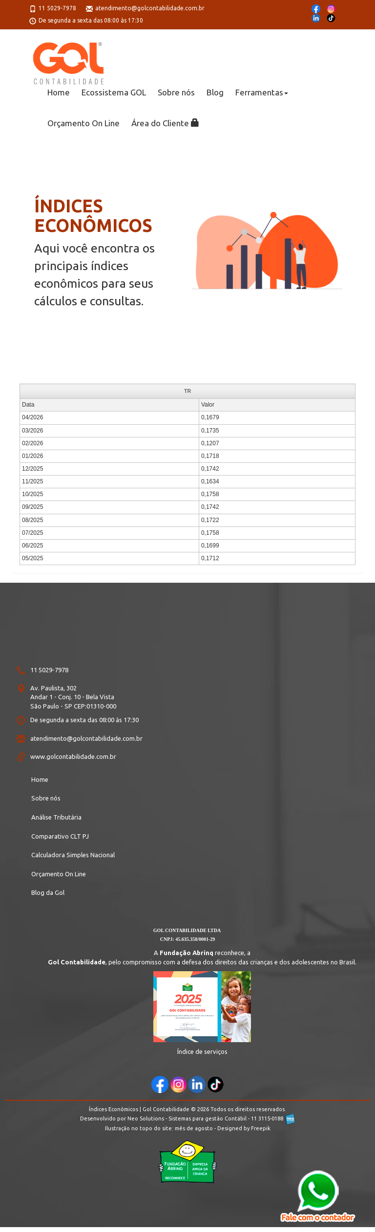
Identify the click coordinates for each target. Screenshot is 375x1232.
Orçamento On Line (83, 123)
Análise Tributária (56, 817)
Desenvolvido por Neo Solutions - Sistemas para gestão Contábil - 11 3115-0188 (187, 1118)
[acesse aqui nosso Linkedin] (197, 1084)
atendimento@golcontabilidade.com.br (150, 8)
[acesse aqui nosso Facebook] (159, 1084)
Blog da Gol (47, 892)
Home (58, 92)
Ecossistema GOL (114, 92)
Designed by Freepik (244, 1128)
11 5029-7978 (57, 8)
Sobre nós (176, 92)
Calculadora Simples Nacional (73, 854)
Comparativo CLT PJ (60, 836)
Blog (215, 92)
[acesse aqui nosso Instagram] (178, 1084)
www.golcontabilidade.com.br (73, 756)
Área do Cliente (165, 123)
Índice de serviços (202, 1051)
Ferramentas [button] (261, 92)
